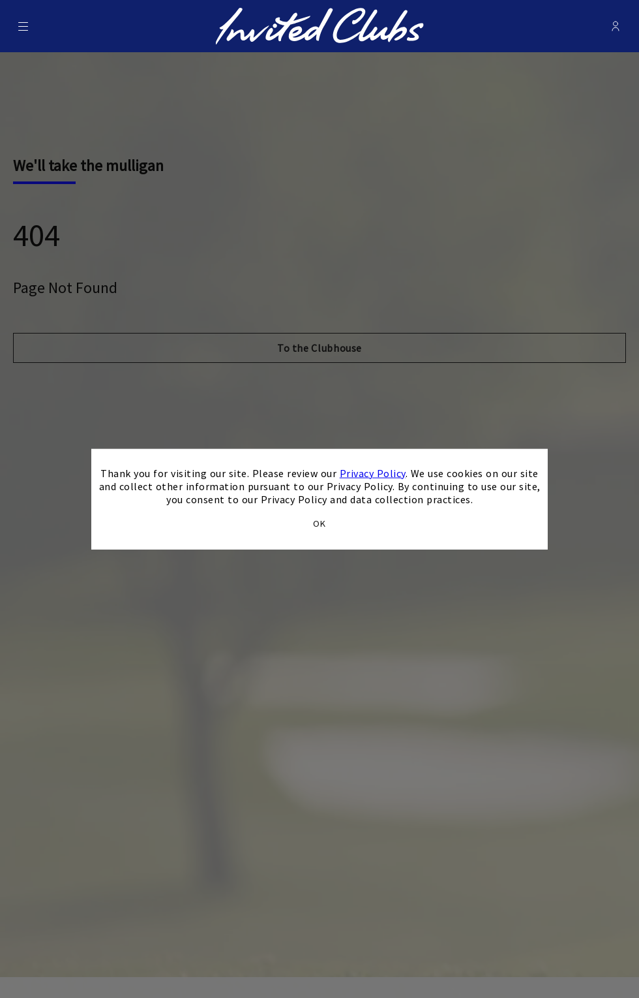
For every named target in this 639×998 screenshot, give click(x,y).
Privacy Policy (373, 472)
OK (319, 523)
